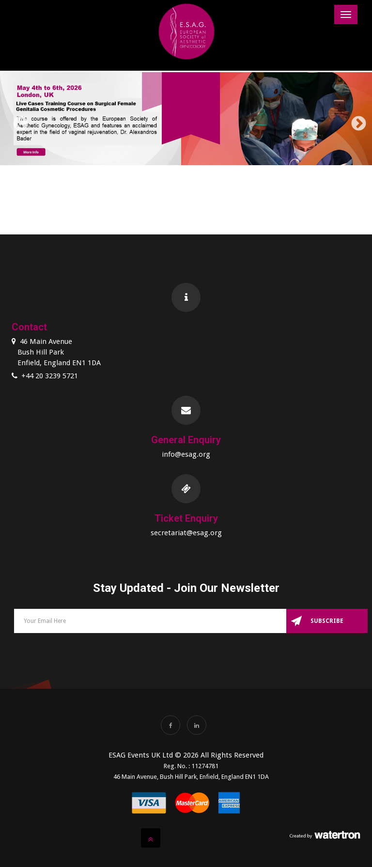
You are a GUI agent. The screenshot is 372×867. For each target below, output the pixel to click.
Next (355, 120)
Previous (17, 120)
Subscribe (326, 621)
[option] (186, 120)
